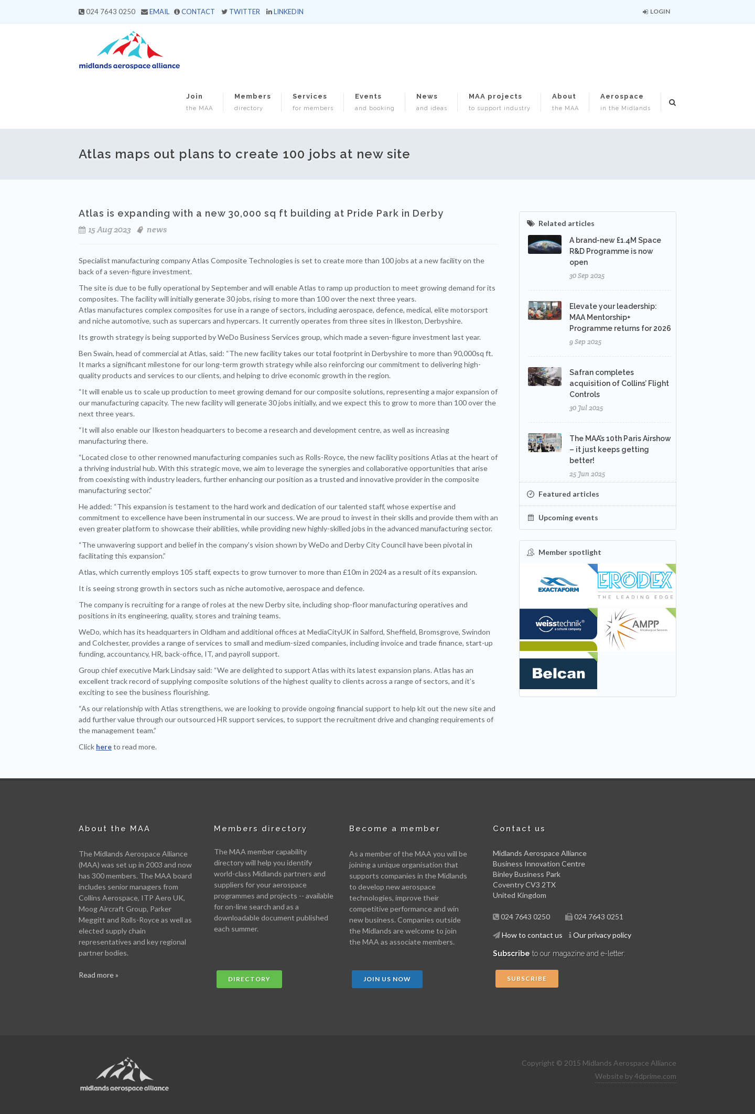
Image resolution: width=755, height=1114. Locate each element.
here (104, 746)
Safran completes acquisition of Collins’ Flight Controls (619, 383)
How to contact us (532, 934)
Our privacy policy (602, 934)
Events (375, 102)
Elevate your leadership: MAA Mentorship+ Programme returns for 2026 (620, 317)
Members (252, 102)
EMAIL (159, 11)
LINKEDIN (289, 11)
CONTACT (198, 11)
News (431, 102)
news (157, 229)
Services (313, 102)
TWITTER (244, 11)
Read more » (98, 974)
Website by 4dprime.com (635, 1076)
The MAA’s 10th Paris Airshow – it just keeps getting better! (620, 449)
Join (199, 102)
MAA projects (500, 102)
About (565, 102)
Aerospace (625, 102)
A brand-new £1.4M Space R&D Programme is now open (615, 251)
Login (656, 11)
